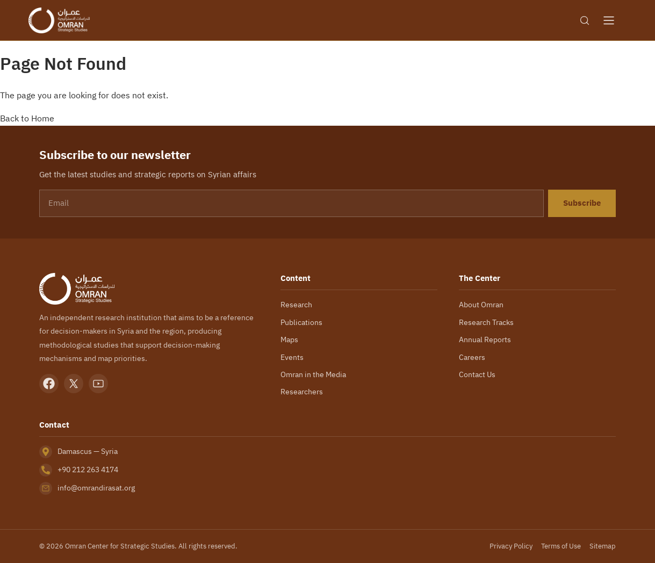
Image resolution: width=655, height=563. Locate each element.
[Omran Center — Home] (59, 20)
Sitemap (603, 546)
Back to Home (27, 118)
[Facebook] (49, 383)
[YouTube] (98, 383)
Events (291, 357)
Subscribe (582, 203)
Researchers (301, 391)
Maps (289, 339)
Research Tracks (486, 322)
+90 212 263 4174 (89, 469)
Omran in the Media (313, 374)
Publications (301, 322)
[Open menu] (609, 20)
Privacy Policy (510, 546)
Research (296, 304)
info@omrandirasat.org (96, 488)
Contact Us (477, 374)
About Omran (481, 304)
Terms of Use (561, 546)
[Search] (584, 20)
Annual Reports (485, 339)
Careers (472, 357)
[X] (73, 383)
